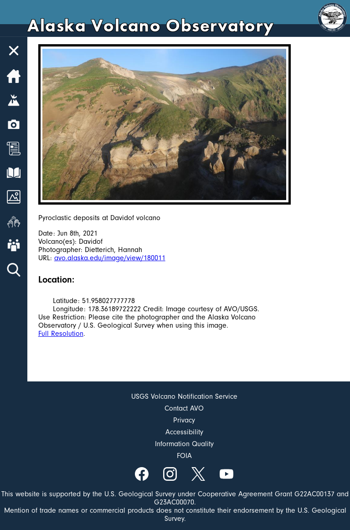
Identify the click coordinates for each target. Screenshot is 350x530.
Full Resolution (60, 333)
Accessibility (184, 432)
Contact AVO (184, 408)
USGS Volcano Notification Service (184, 396)
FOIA (184, 456)
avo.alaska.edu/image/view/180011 (109, 258)
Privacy (184, 420)
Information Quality (184, 444)
